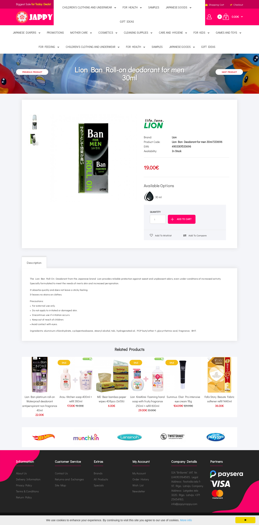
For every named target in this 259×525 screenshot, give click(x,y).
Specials (99, 485)
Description (34, 263)
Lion (174, 137)
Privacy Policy (24, 485)
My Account (139, 473)
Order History (140, 479)
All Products (101, 479)
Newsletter (138, 491)
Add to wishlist (161, 235)
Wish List (138, 485)
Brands (98, 473)
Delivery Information (28, 479)
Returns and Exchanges (69, 479)
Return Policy (24, 497)
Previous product (32, 71)
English (115, 4)
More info (186, 520)
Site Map (60, 485)
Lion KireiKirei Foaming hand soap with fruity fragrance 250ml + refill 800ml (147, 401)
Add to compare (195, 235)
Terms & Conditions (27, 491)
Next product (229, 71)
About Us (21, 473)
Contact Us (61, 473)
